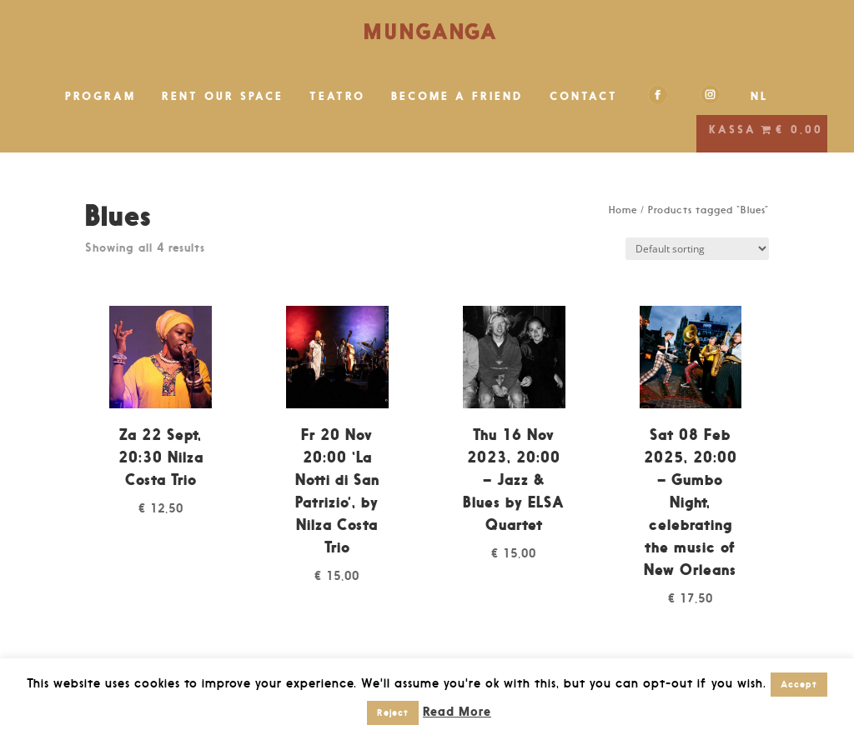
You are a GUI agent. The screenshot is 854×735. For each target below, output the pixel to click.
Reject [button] (393, 712)
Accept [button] (799, 684)
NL (760, 96)
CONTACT (584, 96)
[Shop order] (697, 249)
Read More (457, 711)
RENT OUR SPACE (223, 96)
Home (623, 210)
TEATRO (337, 96)
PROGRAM (100, 96)
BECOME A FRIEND (457, 96)
